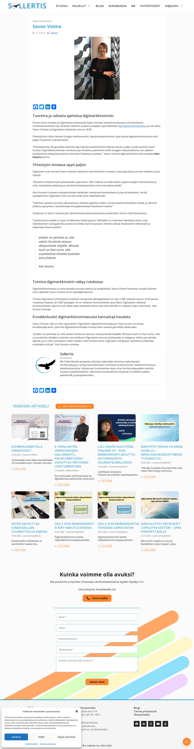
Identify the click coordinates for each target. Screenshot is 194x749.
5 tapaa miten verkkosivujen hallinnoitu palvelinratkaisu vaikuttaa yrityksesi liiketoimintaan (71, 456)
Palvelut (82, 6)
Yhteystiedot (150, 6)
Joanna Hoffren (30, 454)
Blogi (100, 6)
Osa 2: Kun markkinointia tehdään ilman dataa (118, 526)
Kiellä (41, 736)
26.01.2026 (103, 531)
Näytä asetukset (66, 736)
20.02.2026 (146, 462)
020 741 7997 (92, 713)
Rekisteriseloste (89, 721)
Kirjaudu (175, 6)
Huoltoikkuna (87, 725)
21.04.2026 (16, 454)
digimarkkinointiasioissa (132, 126)
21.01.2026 (146, 535)
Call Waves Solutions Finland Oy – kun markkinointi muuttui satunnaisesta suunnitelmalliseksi (116, 454)
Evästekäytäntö (31, 743)
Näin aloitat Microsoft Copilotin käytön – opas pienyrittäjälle (161, 528)
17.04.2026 (59, 470)
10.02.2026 (16, 535)
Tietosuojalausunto (48, 743)
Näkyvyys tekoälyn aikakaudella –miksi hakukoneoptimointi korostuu (162, 452)
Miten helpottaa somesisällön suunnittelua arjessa (29, 528)
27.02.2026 (103, 466)
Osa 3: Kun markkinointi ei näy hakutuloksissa (74, 526)
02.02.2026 (59, 531)
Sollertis (54, 32)
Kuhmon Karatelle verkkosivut (26, 449)
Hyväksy (16, 736)
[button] (76, 711)
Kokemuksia (118, 6)
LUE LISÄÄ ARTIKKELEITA (76, 406)
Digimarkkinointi (42, 21)
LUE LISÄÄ (20, 469)
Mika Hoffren (73, 470)
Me (133, 6)
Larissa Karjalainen (119, 466)
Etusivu (62, 6)
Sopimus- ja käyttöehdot (93, 728)
